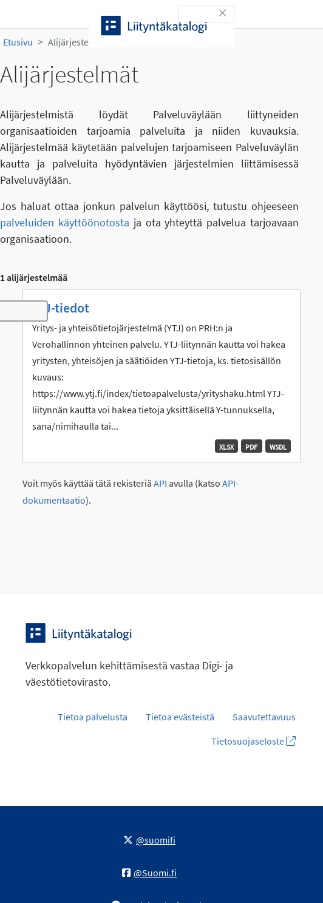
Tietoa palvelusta (92, 717)
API (160, 483)
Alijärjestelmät (77, 42)
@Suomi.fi (149, 873)
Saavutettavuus (264, 717)
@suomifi (149, 840)
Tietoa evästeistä (180, 717)
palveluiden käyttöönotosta (64, 222)
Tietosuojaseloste (253, 741)
